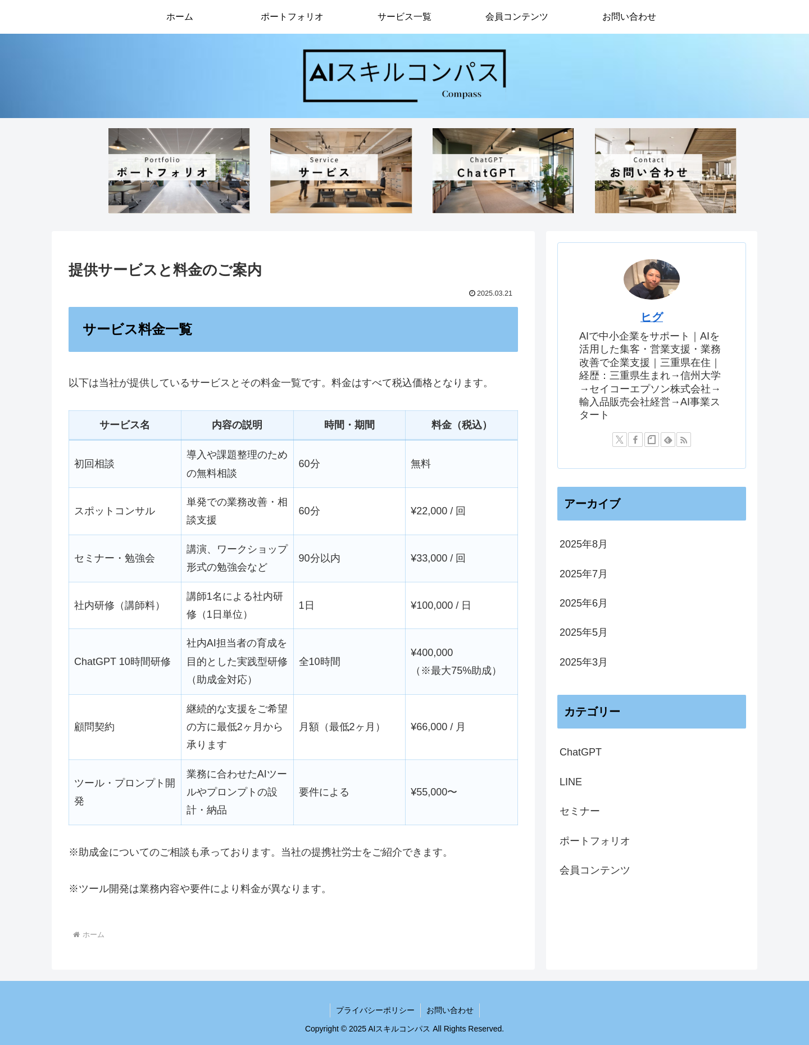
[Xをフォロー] (619, 439)
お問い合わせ (450, 1010)
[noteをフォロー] (651, 439)
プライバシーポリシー (375, 1010)
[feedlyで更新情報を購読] (668, 439)
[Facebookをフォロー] (635, 439)
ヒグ (651, 317)
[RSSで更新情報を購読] (683, 439)
